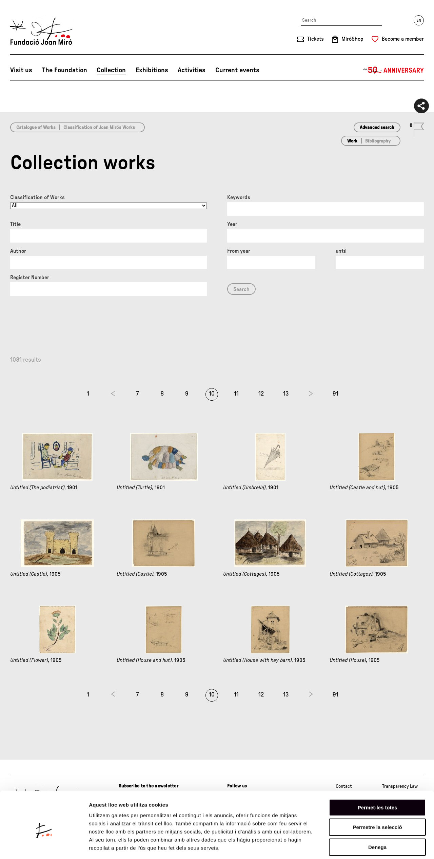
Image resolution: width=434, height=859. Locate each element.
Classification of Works (37, 197)
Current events (237, 70)
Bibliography (378, 141)
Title (15, 224)
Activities (191, 70)
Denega (377, 816)
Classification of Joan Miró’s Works (99, 127)
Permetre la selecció (377, 796)
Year (232, 224)
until (341, 251)
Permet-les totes (377, 776)
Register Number (29, 277)
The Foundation (64, 70)
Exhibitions (152, 70)
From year (238, 251)
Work (352, 141)
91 (335, 394)
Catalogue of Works (36, 127)
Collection (111, 70)
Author (18, 251)
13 (286, 394)
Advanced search (377, 127)
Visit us (21, 70)
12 (261, 394)
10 (212, 394)
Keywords (238, 197)
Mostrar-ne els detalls (390, 845)
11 (236, 394)
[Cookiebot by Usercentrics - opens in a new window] (44, 846)
